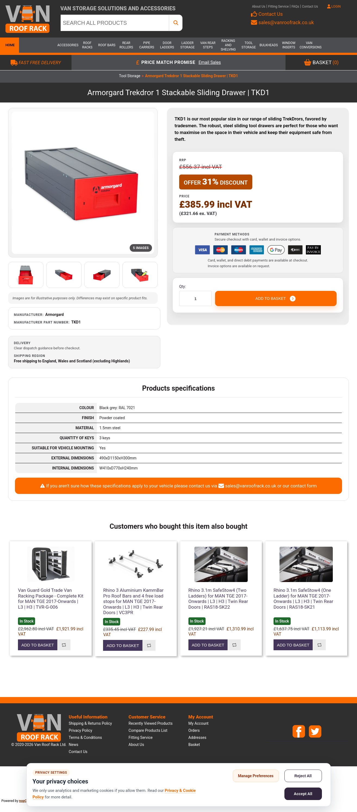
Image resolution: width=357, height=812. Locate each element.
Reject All (303, 776)
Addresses (197, 737)
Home (9, 45)
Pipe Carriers (146, 45)
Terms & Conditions (85, 737)
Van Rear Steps (207, 45)
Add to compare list (63, 644)
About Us (258, 6)
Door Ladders (167, 45)
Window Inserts (288, 45)
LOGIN (334, 6)
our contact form (299, 486)
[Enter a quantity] (195, 298)
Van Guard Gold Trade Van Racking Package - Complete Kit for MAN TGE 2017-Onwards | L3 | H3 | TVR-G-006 (50, 598)
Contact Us (310, 6)
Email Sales (209, 62)
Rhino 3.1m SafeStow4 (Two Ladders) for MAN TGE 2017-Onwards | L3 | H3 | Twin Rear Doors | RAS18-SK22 (218, 598)
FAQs (295, 6)
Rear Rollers (126, 45)
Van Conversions (309, 45)
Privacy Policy (80, 730)
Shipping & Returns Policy (90, 723)
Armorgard (54, 314)
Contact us (78, 751)
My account (198, 723)
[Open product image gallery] (83, 182)
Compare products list (148, 730)
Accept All (303, 794)
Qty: (182, 286)
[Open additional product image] (26, 275)
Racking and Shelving (228, 45)
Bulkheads (268, 45)
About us (136, 744)
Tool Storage (248, 45)
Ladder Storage (187, 45)
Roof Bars (106, 45)
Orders (194, 730)
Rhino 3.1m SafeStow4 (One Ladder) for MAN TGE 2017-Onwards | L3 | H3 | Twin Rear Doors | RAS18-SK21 (303, 598)
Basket (194, 744)
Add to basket (37, 645)
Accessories (66, 45)
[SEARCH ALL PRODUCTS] (114, 22)
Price (184, 196)
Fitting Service (278, 6)
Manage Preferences (256, 776)
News (73, 744)
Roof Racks (87, 45)
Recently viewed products (151, 723)
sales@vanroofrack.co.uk (282, 22)
